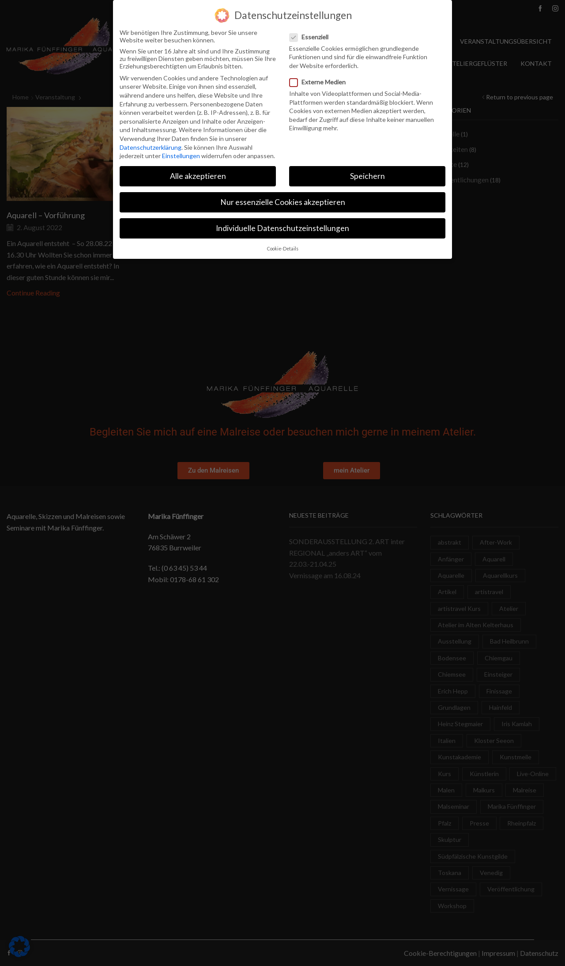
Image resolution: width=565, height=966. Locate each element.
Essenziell (311, 35)
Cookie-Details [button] (282, 247)
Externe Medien (320, 80)
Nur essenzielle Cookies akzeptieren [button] (282, 200)
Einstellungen (181, 154)
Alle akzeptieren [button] (198, 174)
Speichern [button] (367, 174)
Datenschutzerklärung (150, 145)
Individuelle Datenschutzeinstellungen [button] (282, 226)
